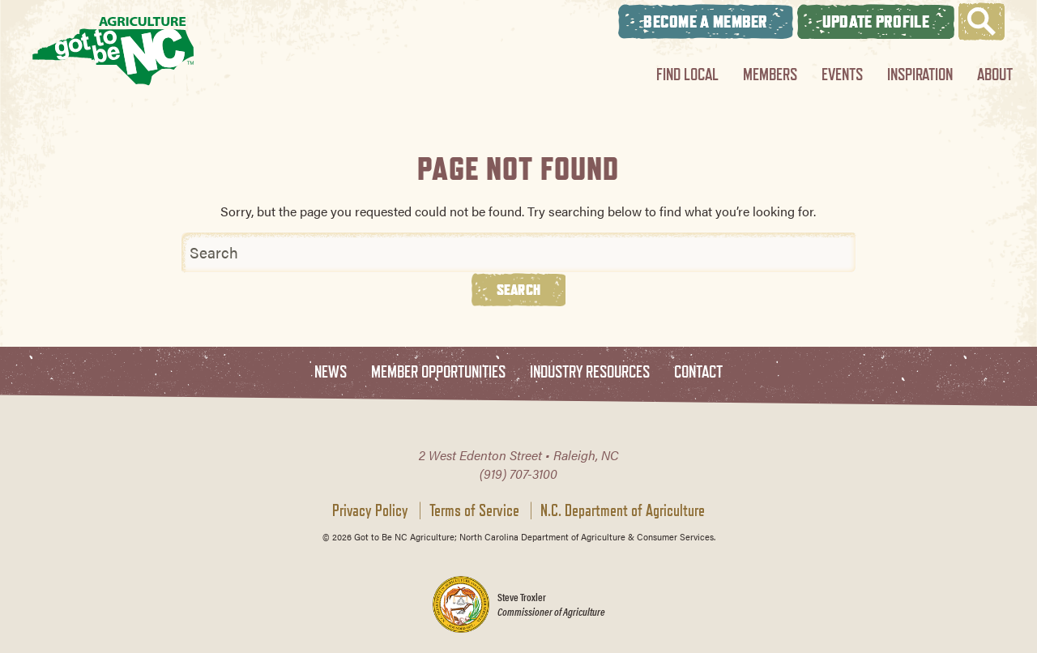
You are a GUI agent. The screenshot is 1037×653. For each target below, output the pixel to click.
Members (770, 74)
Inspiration (920, 74)
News (330, 372)
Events (842, 74)
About (995, 74)
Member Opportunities (438, 372)
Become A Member (705, 21)
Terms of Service (474, 510)
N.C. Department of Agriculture (622, 510)
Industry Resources (590, 372)
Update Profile (875, 21)
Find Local (687, 74)
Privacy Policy (370, 510)
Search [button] (519, 289)
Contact (698, 372)
